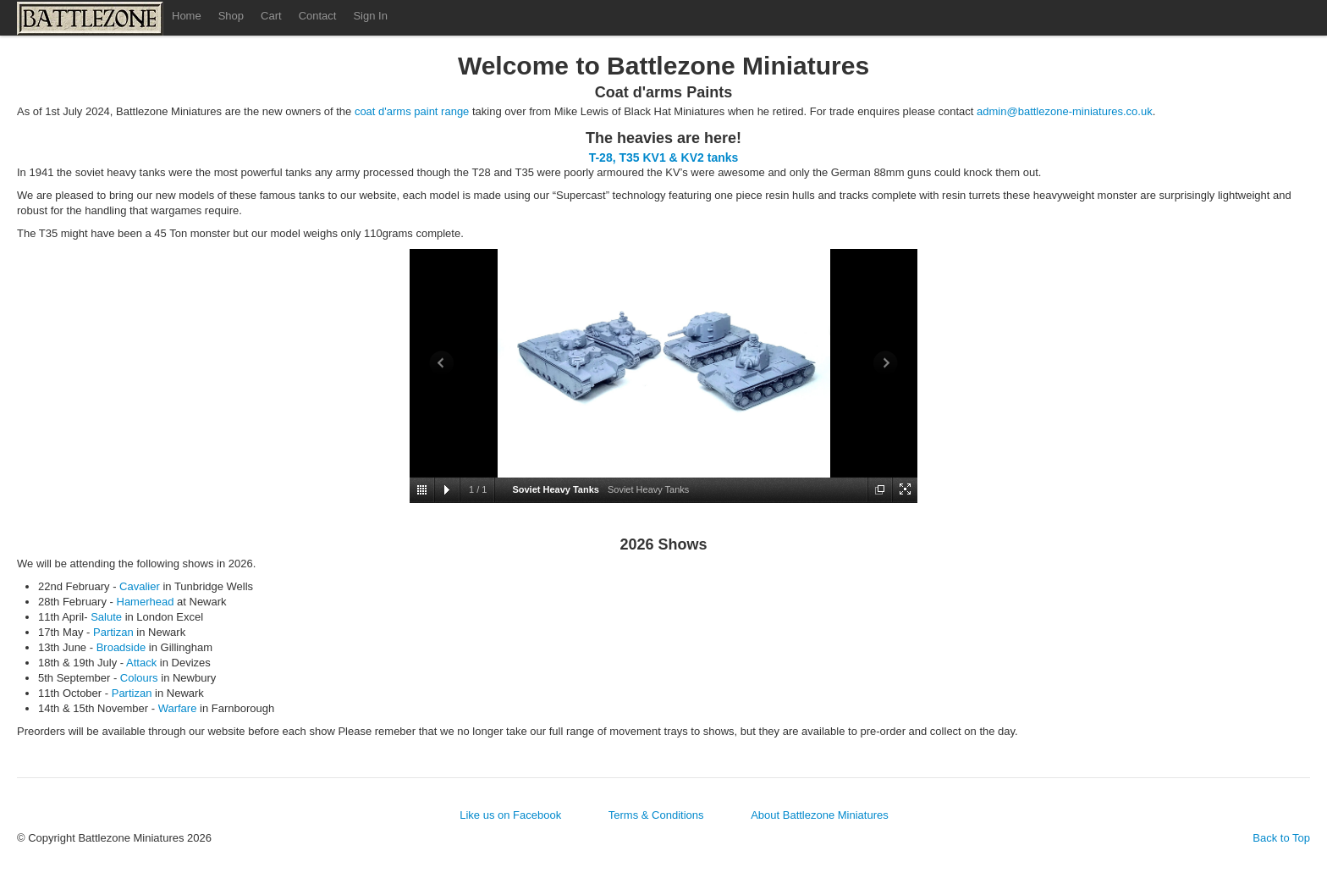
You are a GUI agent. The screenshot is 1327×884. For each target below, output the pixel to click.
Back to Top (1281, 838)
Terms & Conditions (656, 815)
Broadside (121, 647)
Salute (106, 617)
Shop (231, 15)
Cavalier (139, 586)
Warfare (177, 708)
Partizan (113, 632)
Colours (139, 677)
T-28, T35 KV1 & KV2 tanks (664, 157)
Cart (271, 15)
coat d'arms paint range (412, 111)
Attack (141, 662)
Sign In (370, 15)
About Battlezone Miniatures (820, 815)
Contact (318, 15)
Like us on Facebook (510, 815)
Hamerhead (145, 601)
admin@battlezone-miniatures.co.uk (1065, 111)
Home (186, 15)
